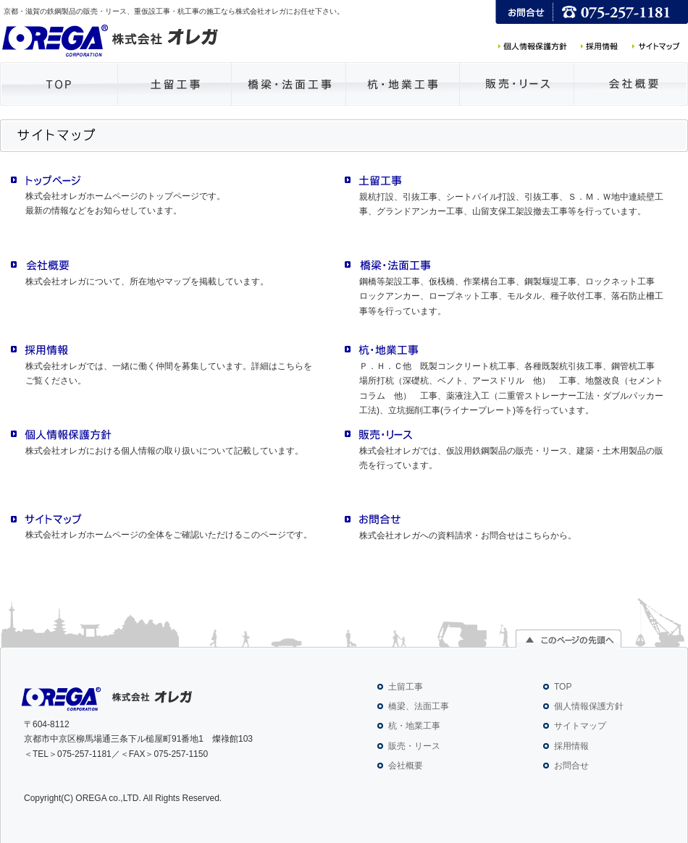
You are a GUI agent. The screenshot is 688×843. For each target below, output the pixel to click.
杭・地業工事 (414, 726)
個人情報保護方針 (589, 706)
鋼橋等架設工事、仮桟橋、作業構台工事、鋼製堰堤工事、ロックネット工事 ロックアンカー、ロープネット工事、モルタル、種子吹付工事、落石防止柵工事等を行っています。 (511, 296)
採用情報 (571, 746)
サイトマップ (580, 726)
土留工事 (405, 687)
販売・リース (414, 746)
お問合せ (571, 766)
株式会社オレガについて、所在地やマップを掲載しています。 (147, 281)
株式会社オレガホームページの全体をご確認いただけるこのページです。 (168, 535)
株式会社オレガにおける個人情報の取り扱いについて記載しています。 (164, 451)
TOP (562, 687)
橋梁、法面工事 (418, 706)
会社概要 (405, 766)
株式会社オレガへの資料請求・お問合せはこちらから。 (467, 535)
